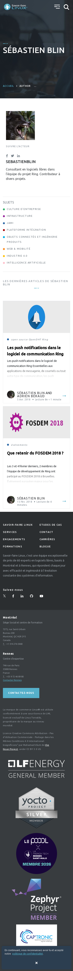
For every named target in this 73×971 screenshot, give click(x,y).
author (25, 86)
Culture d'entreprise (24, 209)
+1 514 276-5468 (14, 644)
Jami (10, 222)
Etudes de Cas (51, 524)
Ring (45, 339)
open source (19, 339)
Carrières (47, 539)
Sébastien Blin (31, 393)
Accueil (8, 86)
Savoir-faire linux (18, 524)
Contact (46, 532)
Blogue (45, 546)
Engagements (14, 539)
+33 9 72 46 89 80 (15, 676)
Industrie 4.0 (17, 255)
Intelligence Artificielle (26, 262)
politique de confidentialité (27, 953)
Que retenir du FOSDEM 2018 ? (35, 453)
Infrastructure (20, 215)
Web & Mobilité (18, 248)
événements (19, 445)
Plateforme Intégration (26, 229)
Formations (12, 546)
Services (10, 532)
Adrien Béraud (31, 396)
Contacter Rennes (12, 680)
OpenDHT (35, 339)
